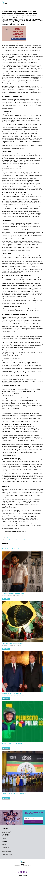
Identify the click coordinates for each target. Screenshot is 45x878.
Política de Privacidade (7, 854)
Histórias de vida (5, 847)
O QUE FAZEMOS (5, 834)
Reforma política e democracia (12, 535)
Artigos (4, 844)
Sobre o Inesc (5, 829)
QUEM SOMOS (5, 828)
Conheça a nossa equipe (7, 831)
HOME (3, 827)
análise (7, 539)
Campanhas (4, 838)
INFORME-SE (4, 841)
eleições (32, 539)
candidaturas (13, 539)
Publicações (5, 845)
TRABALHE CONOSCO (22, 875)
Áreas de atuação (6, 835)
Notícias (4, 842)
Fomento (4, 853)
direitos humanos (20, 539)
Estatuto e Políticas (6, 851)
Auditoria (4, 850)
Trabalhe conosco (6, 832)
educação (27, 539)
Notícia (9, 537)
